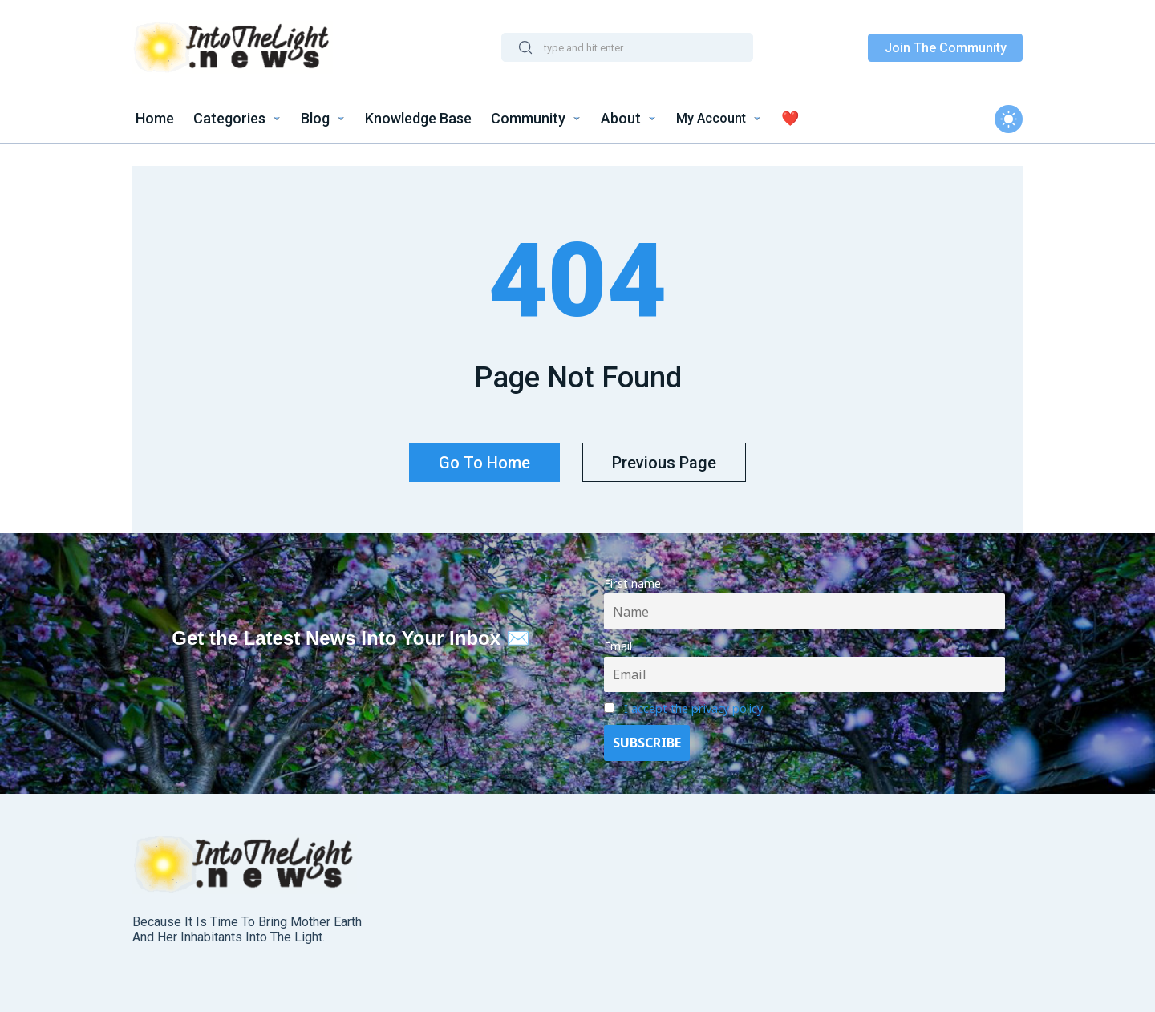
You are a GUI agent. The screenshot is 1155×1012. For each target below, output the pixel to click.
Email (618, 640)
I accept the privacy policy (693, 702)
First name (632, 577)
